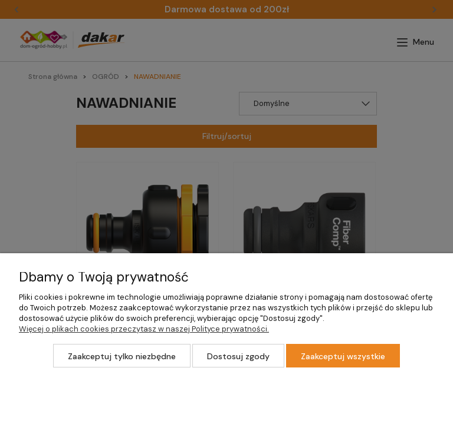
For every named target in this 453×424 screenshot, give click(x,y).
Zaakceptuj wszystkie (343, 356)
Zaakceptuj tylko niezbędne (122, 356)
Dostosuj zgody (238, 356)
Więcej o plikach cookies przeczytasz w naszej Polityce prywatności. (144, 329)
